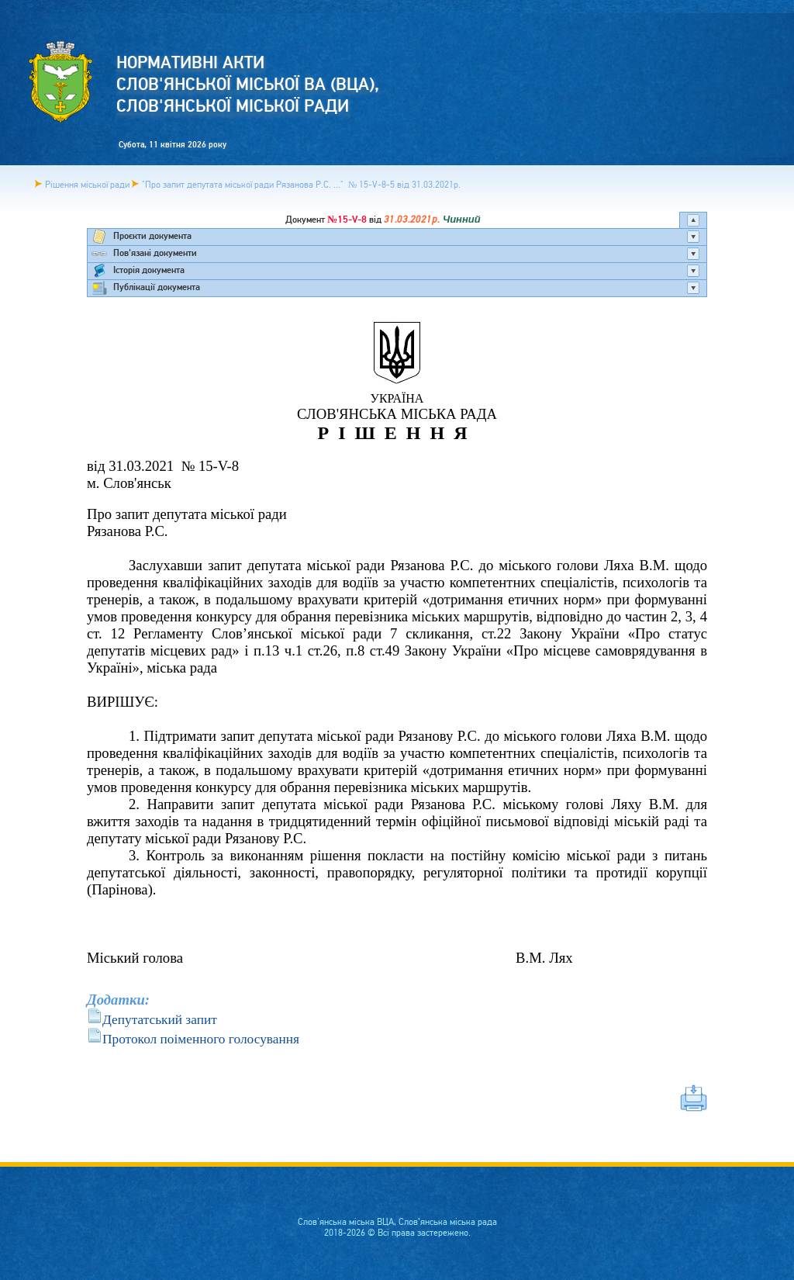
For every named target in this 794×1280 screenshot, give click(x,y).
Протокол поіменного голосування (200, 1039)
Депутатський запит (159, 1019)
